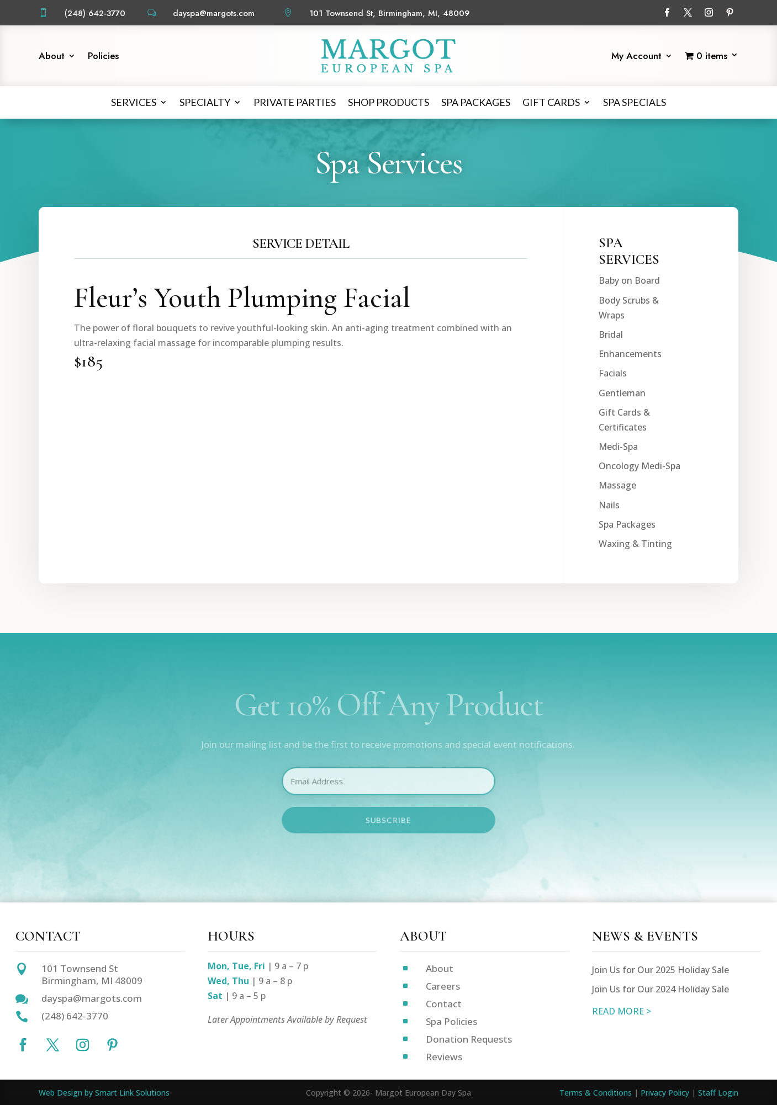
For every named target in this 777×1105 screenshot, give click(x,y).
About (52, 57)
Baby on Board (629, 414)
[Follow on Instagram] (709, 12)
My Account (636, 57)
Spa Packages (475, 102)
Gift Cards (551, 102)
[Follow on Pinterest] (730, 12)
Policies (103, 57)
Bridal (611, 468)
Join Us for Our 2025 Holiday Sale (660, 970)
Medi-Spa (618, 580)
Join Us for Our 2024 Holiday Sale (660, 989)
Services (133, 102)
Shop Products (388, 102)
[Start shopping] (711, 58)
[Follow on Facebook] (667, 12)
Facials (613, 507)
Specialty (204, 102)
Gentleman (622, 526)
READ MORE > (621, 1011)
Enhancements (630, 487)
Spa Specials (634, 102)
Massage (617, 619)
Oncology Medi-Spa (639, 599)
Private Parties (294, 102)
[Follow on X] (688, 12)
